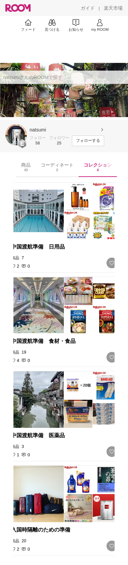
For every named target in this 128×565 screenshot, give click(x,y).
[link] (64, 211)
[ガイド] (88, 8)
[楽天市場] (113, 8)
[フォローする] (88, 140)
